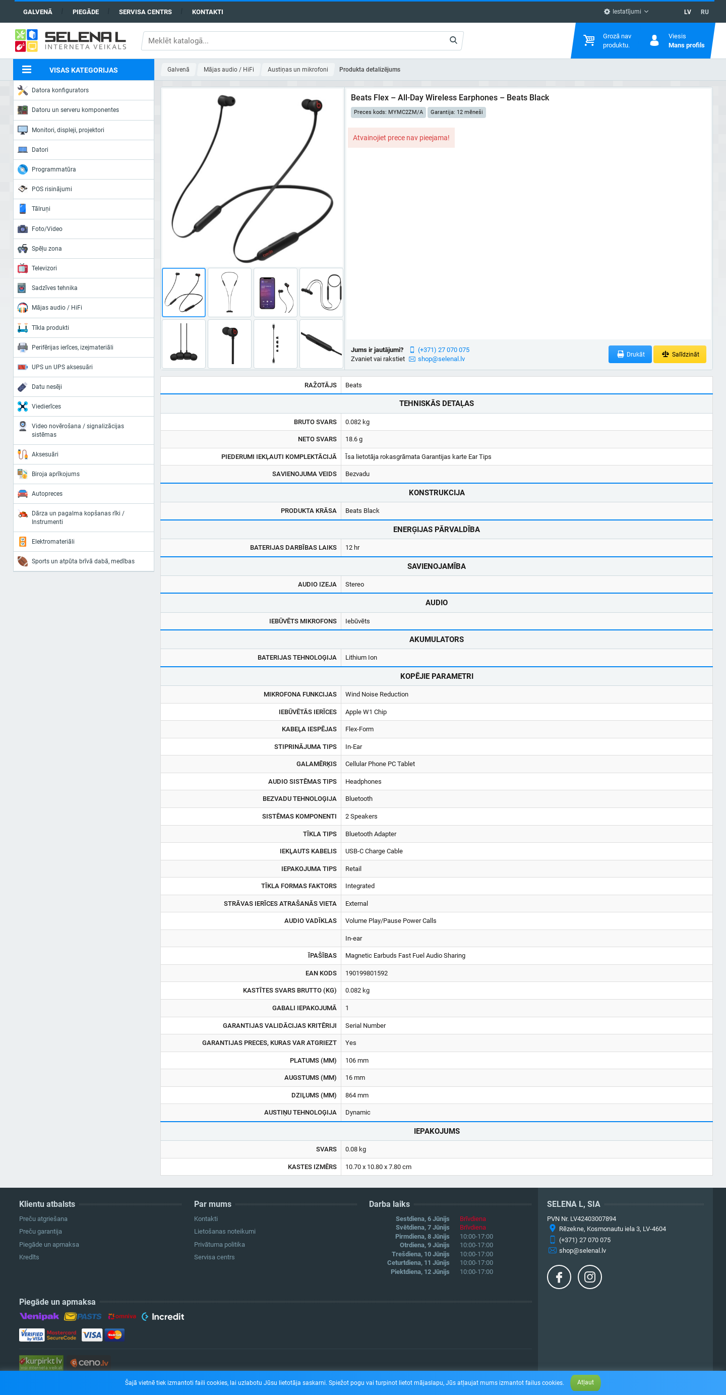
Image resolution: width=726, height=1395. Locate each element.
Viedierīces (39, 406)
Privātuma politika (219, 1244)
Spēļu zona (40, 249)
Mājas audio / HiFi (50, 308)
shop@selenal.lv (441, 359)
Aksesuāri (38, 454)
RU (705, 12)
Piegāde (86, 12)
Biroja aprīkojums (49, 474)
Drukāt (630, 354)
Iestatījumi (622, 12)
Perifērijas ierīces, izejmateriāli (65, 347)
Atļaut (585, 1382)
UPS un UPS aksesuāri (55, 367)
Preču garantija (40, 1231)
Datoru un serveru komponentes (68, 110)
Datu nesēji (40, 387)
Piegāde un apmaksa (49, 1244)
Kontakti (207, 12)
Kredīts (29, 1257)
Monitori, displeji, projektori (61, 130)
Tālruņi (34, 209)
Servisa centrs (145, 12)
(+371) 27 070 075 (443, 350)
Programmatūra (47, 169)
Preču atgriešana (43, 1219)
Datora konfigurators (53, 90)
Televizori (37, 268)
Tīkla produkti (43, 328)
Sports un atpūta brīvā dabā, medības (76, 561)
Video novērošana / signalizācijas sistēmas (71, 429)
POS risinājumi (45, 188)
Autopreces (40, 494)
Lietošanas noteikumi (225, 1231)
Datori (33, 150)
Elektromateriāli (46, 542)
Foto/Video (40, 229)
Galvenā (37, 12)
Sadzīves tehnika (48, 288)
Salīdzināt (679, 354)
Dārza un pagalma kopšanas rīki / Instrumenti (71, 516)
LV (687, 12)
